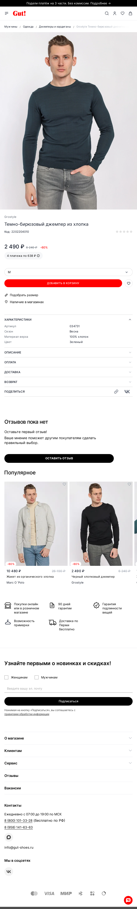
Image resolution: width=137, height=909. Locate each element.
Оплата (10, 362)
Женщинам (19, 677)
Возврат (10, 382)
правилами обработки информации (26, 714)
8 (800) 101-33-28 (18, 820)
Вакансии (12, 788)
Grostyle (10, 217)
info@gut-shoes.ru (18, 847)
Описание (12, 352)
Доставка (12, 372)
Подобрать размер (24, 295)
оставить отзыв (59, 458)
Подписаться (68, 701)
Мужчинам (49, 677)
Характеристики (18, 319)
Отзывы (11, 775)
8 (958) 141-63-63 (18, 827)
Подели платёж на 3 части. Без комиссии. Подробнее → (68, 3)
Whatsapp (128, 900)
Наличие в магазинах (27, 302)
